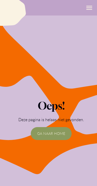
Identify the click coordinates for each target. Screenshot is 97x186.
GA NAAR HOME (51, 133)
